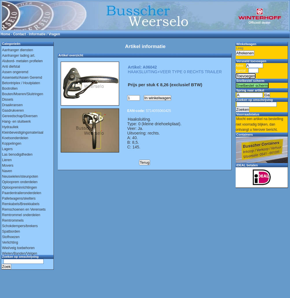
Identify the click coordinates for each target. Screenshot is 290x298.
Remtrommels (13, 220)
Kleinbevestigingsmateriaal (22, 132)
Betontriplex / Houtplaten (21, 83)
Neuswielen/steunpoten (20, 176)
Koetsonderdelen (15, 138)
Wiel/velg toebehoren (18, 248)
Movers (7, 165)
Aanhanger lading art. (18, 56)
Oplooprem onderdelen (20, 182)
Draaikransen (12, 105)
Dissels (7, 100)
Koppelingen (11, 143)
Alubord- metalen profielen (22, 61)
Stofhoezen (11, 237)
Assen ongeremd (15, 72)
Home (5, 34)
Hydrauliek (10, 127)
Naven (7, 171)
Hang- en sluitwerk (16, 121)
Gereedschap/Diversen (20, 116)
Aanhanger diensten (17, 50)
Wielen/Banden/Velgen (19, 253)
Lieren (7, 160)
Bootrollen (10, 89)
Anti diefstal (11, 67)
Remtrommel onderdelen (21, 215)
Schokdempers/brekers (20, 226)
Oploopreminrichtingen (19, 187)
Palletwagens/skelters (19, 198)
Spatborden (11, 231)
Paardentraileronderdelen (21, 193)
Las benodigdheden (17, 154)
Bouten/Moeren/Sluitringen (22, 94)
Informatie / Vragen (44, 34)
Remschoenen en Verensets (24, 209)
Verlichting (10, 242)
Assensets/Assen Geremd (22, 78)
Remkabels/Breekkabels (20, 204)
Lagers (7, 149)
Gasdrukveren (13, 110)
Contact (19, 34)
